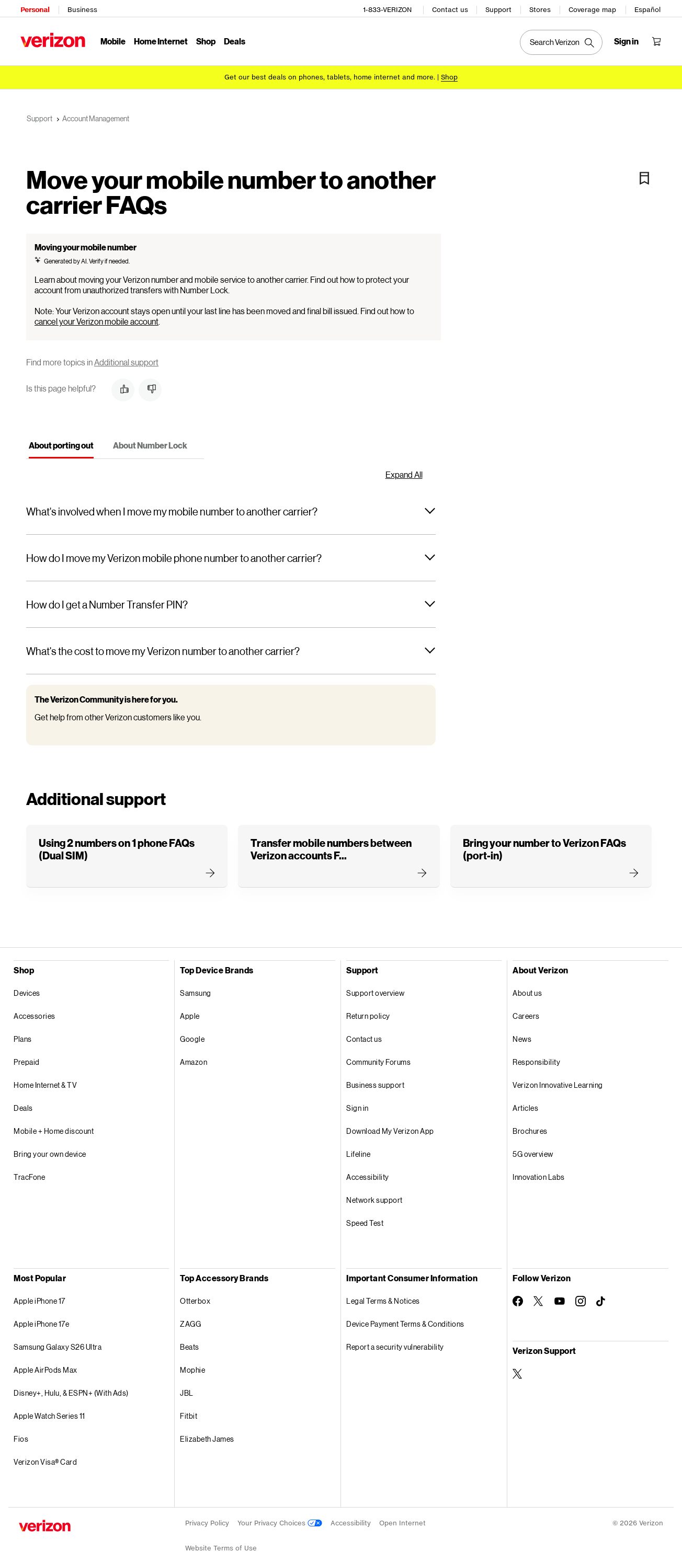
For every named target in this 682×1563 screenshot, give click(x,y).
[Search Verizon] (562, 40)
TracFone (29, 1169)
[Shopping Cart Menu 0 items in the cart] (657, 39)
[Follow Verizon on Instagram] (580, 1294)
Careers (526, 1008)
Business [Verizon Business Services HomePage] (81, 8)
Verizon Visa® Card (45, 1454)
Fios (21, 1431)
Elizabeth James (207, 1431)
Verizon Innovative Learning (558, 1077)
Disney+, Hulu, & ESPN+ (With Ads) (71, 1385)
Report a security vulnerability (395, 1339)
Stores (541, 8)
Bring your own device (50, 1146)
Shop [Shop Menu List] (204, 39)
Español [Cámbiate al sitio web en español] (649, 8)
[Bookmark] (644, 170)
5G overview (533, 1146)
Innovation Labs (539, 1169)
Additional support (126, 355)
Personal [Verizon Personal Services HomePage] (33, 8)
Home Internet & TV (45, 1077)
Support (500, 8)
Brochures (530, 1123)
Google (192, 1031)
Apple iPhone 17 (39, 1293)
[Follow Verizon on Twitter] (538, 1294)
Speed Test (364, 1215)
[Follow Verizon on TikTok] (601, 1294)
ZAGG (190, 1316)
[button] (122, 382)
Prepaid (27, 1054)
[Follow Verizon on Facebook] (518, 1294)
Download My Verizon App (390, 1123)
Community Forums (378, 1054)
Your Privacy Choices (279, 1516)
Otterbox (195, 1293)
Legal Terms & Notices (383, 1293)
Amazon (193, 1054)
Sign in (357, 1100)
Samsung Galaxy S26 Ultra (57, 1339)
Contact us (452, 8)
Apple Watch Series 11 (49, 1408)
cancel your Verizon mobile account (96, 314)
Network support (374, 1192)
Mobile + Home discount (54, 1123)
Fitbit (188, 1408)
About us (527, 985)
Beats (189, 1339)
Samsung (195, 985)
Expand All (404, 467)
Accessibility (367, 1169)
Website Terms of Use (221, 1541)
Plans (23, 1031)
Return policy (368, 1008)
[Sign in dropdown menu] (628, 40)
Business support (375, 1077)
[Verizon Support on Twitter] (518, 1366)
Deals (23, 1100)
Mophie (192, 1362)
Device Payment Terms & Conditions (405, 1316)
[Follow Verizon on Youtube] (559, 1294)
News (522, 1031)
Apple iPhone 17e (41, 1316)
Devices (27, 985)
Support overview (375, 985)
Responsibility (536, 1054)
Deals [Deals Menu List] (233, 39)
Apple (190, 1008)
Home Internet (159, 39)
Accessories (34, 1008)
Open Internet (402, 1516)
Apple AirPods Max (45, 1362)
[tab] (61, 440)
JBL (187, 1385)
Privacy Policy (207, 1516)
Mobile (111, 39)
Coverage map (594, 8)
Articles (525, 1100)
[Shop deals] (449, 74)
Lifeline (358, 1146)
